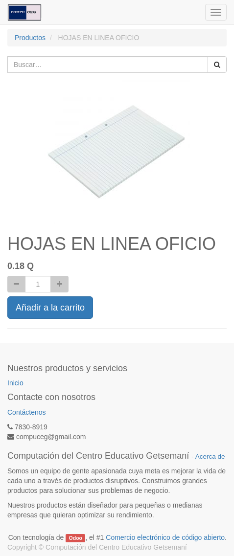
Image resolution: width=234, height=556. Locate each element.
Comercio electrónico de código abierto (165, 537)
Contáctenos (26, 412)
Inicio (15, 383)
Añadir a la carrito (50, 307)
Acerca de (210, 456)
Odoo (75, 538)
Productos (30, 38)
